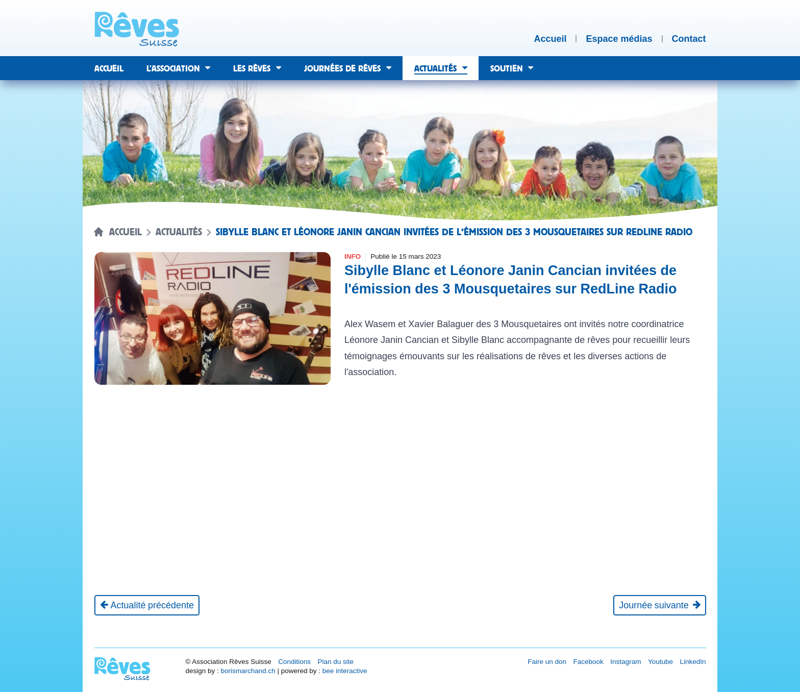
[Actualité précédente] (147, 605)
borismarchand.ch (247, 671)
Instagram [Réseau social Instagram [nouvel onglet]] (625, 661)
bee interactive (344, 671)
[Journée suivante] (659, 605)
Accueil (125, 232)
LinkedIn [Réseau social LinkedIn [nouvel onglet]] (693, 661)
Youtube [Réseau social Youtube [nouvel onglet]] (660, 661)
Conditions (294, 661)
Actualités (179, 232)
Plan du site (335, 661)
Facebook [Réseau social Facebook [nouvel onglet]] (588, 661)
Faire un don (547, 661)
